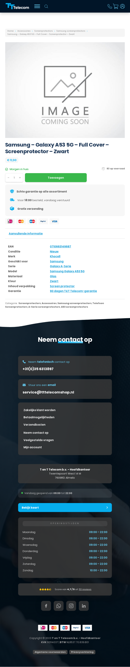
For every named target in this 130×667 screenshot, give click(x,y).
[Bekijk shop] (37, 6)
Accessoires (24, 31)
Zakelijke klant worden (39, 410)
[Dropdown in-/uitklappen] (122, 6)
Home (10, 31)
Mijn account (33, 447)
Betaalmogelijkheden (39, 417)
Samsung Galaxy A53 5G (67, 271)
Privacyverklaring (82, 652)
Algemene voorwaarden (50, 652)
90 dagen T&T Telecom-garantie (73, 291)
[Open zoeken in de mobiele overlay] (46, 6)
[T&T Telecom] (17, 6)
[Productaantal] (14, 177)
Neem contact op (36, 433)
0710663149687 (60, 246)
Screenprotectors (43, 31)
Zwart (54, 281)
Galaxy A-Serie (60, 266)
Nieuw (54, 251)
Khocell (55, 256)
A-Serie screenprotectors (44, 306)
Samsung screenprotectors (70, 31)
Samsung (57, 261)
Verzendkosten (34, 425)
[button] (65, 507)
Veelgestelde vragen (39, 440)
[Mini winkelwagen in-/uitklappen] (115, 6)
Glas (53, 276)
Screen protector (62, 286)
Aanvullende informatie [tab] (26, 233)
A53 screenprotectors (74, 306)
